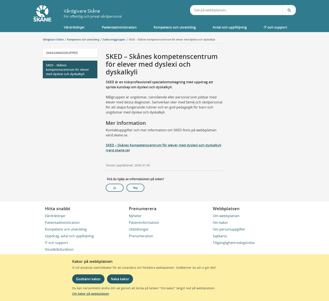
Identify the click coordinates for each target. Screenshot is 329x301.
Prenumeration (141, 236)
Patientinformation (144, 222)
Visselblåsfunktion (59, 249)
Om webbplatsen (226, 216)
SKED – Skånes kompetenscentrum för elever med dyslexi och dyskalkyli (172, 39)
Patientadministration (62, 222)
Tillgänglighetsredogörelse (234, 242)
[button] (74, 27)
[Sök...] (289, 10)
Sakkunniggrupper (62, 53)
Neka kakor (120, 279)
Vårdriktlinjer (55, 216)
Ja (115, 188)
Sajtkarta (220, 236)
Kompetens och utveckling (66, 229)
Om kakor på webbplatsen (90, 294)
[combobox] (236, 10)
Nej (135, 188)
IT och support (56, 242)
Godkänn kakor (88, 279)
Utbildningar (139, 229)
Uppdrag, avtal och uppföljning (69, 236)
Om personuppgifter (229, 229)
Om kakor (220, 222)
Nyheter (135, 216)
